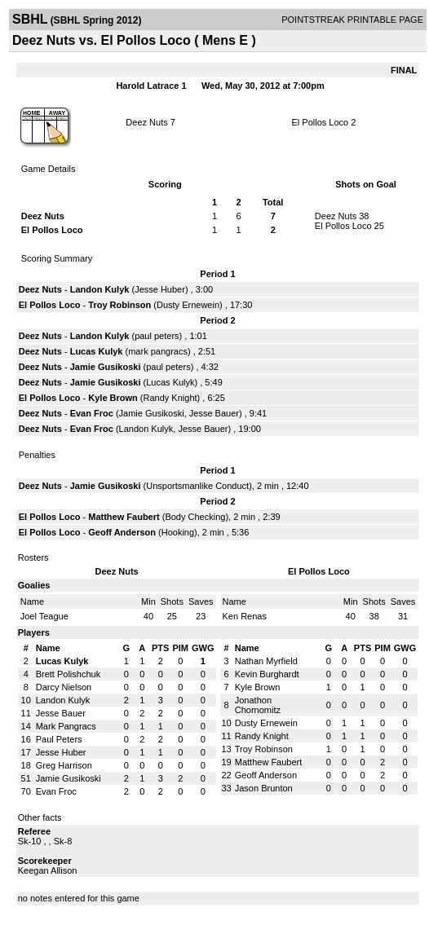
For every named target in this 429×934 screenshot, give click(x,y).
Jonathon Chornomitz (258, 705)
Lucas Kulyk (96, 351)
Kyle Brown (113, 398)
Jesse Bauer (214, 413)
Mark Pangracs (66, 726)
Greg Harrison (64, 765)
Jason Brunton (264, 788)
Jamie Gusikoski (105, 367)
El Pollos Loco (320, 122)
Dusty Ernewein (188, 305)
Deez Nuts (146, 122)
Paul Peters (59, 739)
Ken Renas (245, 616)
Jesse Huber (160, 289)
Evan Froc (91, 413)
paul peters (157, 336)
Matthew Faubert (123, 517)
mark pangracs (158, 351)
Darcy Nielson (63, 687)
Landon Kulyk (100, 289)
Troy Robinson (119, 305)
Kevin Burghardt (267, 674)
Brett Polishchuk (68, 674)
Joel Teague (44, 616)
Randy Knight (170, 398)
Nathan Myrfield (266, 661)
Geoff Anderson (122, 532)
